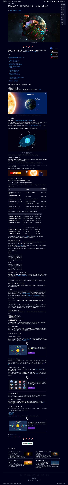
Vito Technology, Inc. (34, 42)
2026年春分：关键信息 (13, 80)
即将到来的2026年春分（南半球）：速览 (16, 57)
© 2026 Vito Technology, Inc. (61, 483)
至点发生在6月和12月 (28, 339)
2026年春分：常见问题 (13, 73)
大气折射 (11, 67)
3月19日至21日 (20, 245)
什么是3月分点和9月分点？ (14, 60)
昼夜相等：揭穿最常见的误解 (14, 66)
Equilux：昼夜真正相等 (14, 71)
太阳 (11, 10)
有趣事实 (19, 10)
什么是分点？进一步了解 (13, 81)
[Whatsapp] (31, 47)
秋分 (40, 89)
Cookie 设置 (19, 483)
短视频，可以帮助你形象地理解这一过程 (33, 125)
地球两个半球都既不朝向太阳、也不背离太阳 (24, 120)
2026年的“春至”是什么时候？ (15, 74)
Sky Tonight (26, 236)
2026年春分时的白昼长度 (14, 70)
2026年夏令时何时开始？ (14, 78)
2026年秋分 (11, 412)
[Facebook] (47, 1)
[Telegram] (28, 47)
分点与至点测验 (24, 340)
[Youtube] (54, 1)
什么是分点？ (11, 413)
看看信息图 (31, 387)
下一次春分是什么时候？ (13, 61)
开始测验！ (31, 352)
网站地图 (15, 483)
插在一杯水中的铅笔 (26, 293)
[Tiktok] (56, 1)
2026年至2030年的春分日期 (15, 63)
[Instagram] (49, 1)
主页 (9, 3)
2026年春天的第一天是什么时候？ (15, 64)
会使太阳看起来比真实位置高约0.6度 (33, 295)
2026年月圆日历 (39, 369)
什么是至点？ (11, 414)
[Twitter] (50, 1)
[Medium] (52, 1)
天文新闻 (12, 3)
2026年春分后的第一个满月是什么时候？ (17, 77)
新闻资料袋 (11, 483)
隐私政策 (4, 483)
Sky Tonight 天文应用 (31, 51)
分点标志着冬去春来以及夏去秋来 (21, 275)
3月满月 (36, 373)
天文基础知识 (15, 10)
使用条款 (8, 483)
